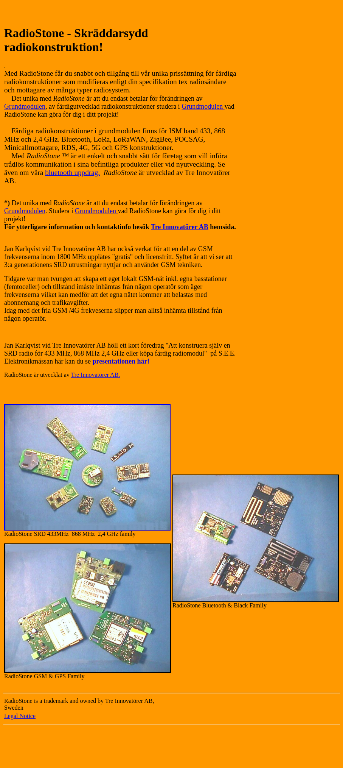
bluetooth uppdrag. (72, 172)
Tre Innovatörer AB (179, 227)
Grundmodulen (24, 106)
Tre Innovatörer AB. (95, 375)
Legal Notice (20, 716)
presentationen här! (120, 361)
